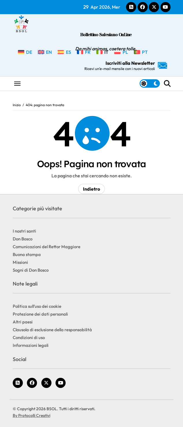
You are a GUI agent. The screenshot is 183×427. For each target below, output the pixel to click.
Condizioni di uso (29, 337)
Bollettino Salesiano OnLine (106, 35)
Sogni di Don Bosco (31, 270)
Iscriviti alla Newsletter (125, 65)
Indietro (91, 189)
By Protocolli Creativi (31, 415)
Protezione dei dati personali (40, 314)
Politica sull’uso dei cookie (37, 306)
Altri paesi (23, 322)
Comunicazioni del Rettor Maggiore (46, 246)
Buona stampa (27, 254)
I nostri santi (24, 231)
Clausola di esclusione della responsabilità (52, 329)
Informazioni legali (31, 345)
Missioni (20, 262)
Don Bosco (22, 239)
